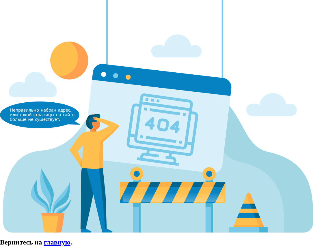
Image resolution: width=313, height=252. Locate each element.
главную (57, 242)
